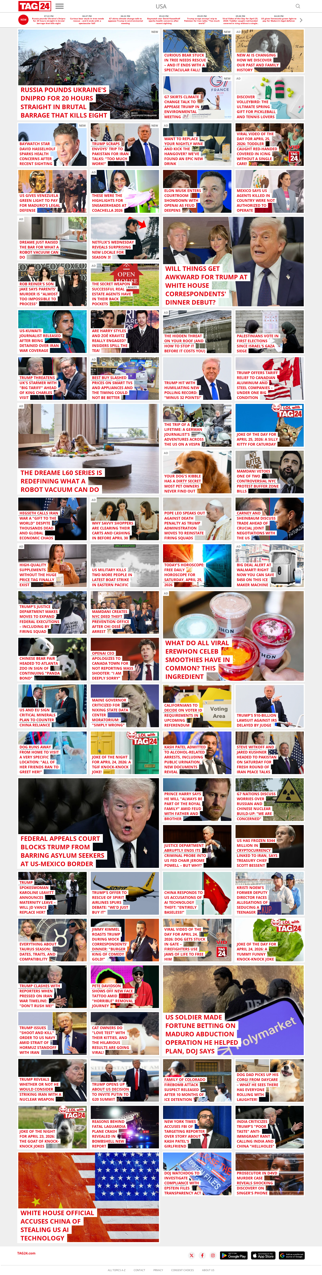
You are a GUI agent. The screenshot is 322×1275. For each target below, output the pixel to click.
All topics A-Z (116, 1270)
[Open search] (298, 6)
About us (208, 1270)
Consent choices (182, 1270)
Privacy (158, 1270)
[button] (301, 21)
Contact (139, 1270)
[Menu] (59, 6)
